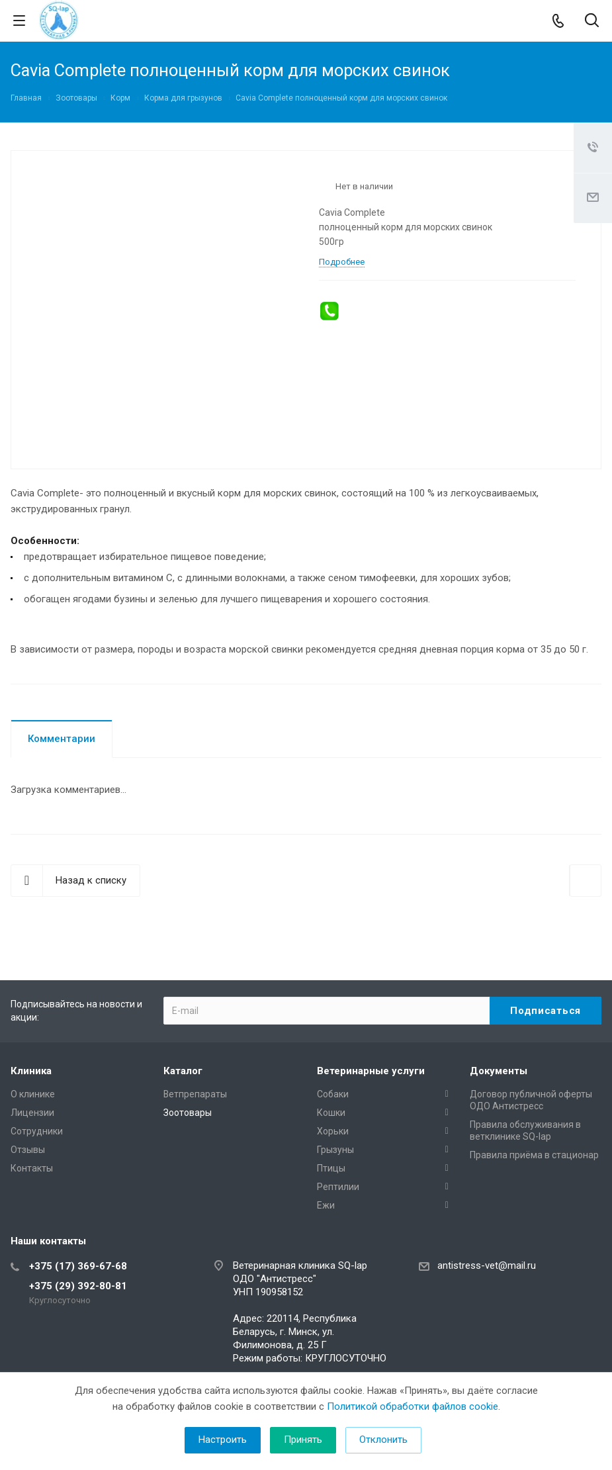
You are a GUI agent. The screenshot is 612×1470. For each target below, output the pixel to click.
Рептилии (338, 1186)
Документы (498, 1071)
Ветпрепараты (195, 1094)
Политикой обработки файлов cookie (412, 1406)
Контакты (32, 1168)
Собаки (333, 1094)
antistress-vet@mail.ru (486, 1265)
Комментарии (61, 739)
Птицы (331, 1168)
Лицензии (32, 1112)
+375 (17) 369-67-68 (78, 1266)
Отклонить (383, 1440)
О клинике (33, 1094)
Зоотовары (187, 1112)
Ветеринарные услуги (371, 1071)
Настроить (222, 1440)
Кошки (331, 1112)
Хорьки (333, 1131)
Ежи (326, 1205)
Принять (303, 1440)
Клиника (31, 1071)
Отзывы (28, 1149)
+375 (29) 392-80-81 (78, 1286)
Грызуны (335, 1149)
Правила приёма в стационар (534, 1155)
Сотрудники (37, 1131)
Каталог (182, 1071)
